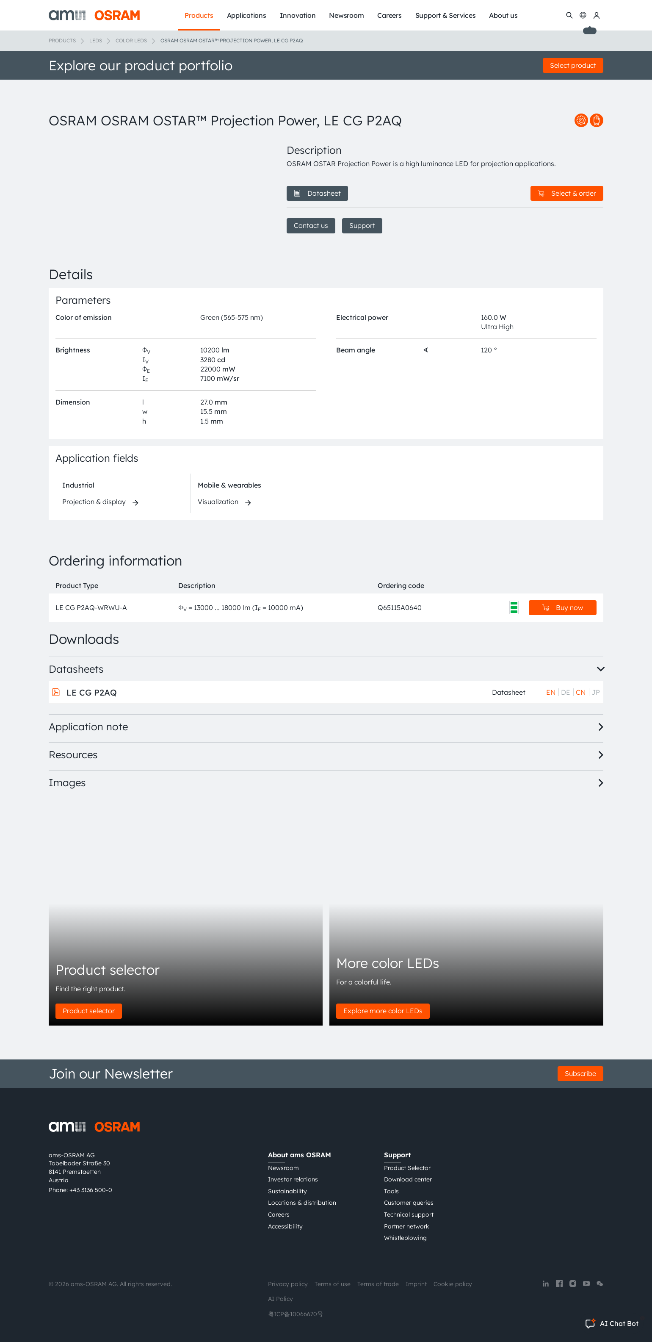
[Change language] (583, 15)
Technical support (409, 1214)
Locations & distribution (302, 1202)
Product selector (89, 1010)
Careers (279, 1214)
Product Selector (407, 1168)
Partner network (406, 1226)
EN (551, 692)
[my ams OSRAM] (596, 15)
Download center (408, 1179)
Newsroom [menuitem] (346, 15)
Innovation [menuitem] (298, 15)
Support (362, 225)
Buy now (562, 607)
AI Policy (280, 1299)
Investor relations (293, 1179)
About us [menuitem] (503, 15)
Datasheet (317, 193)
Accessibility (285, 1226)
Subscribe (580, 1073)
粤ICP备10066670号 (295, 1314)
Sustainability (287, 1191)
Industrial (78, 485)
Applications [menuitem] (246, 15)
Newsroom (283, 1168)
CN (581, 692)
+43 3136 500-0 (90, 1190)
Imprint (416, 1284)
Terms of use (333, 1284)
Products (62, 40)
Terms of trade (378, 1284)
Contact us (311, 225)
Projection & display (94, 501)
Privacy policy (288, 1284)
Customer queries (409, 1202)
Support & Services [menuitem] (445, 15)
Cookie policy (453, 1284)
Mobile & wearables (229, 485)
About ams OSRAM (299, 1155)
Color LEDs (131, 40)
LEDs (95, 40)
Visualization (218, 501)
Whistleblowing (405, 1238)
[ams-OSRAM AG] (94, 15)
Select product (573, 65)
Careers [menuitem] (389, 15)
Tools (391, 1191)
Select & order (567, 193)
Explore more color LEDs (383, 1010)
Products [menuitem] (199, 15)
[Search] (569, 15)
